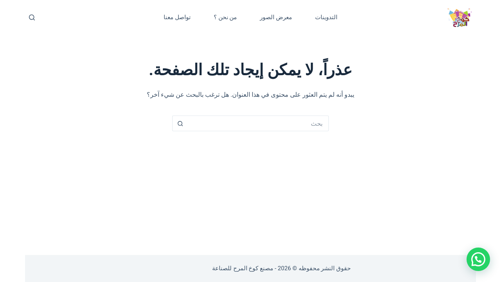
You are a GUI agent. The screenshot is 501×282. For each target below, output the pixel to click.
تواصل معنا (177, 17)
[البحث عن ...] (258, 123)
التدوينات (326, 17)
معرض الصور (276, 17)
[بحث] (32, 17)
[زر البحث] (180, 123)
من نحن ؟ (225, 17)
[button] (478, 259)
